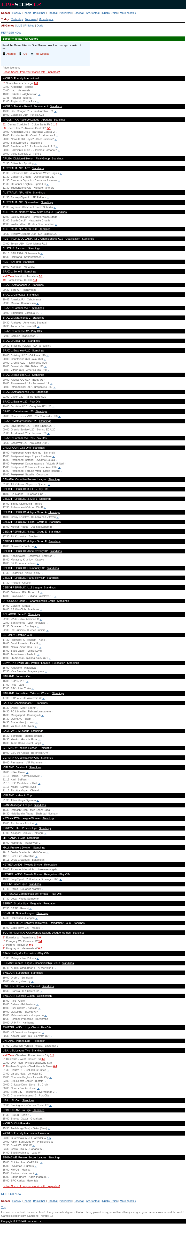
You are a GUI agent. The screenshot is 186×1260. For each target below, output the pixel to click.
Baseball (79, 12)
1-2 (52, 1055)
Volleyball (65, 12)
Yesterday (17, 19)
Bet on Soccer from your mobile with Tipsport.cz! (31, 71)
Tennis (27, 12)
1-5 (49, 1138)
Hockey (16, 12)
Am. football (93, 12)
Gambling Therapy (38, 1215)
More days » (46, 19)
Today (5, 19)
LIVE (19, 25)
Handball (53, 12)
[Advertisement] (93, 1244)
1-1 (35, 280)
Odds (40, 25)
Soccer (5, 12)
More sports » (128, 12)
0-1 (49, 128)
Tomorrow (31, 19)
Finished (29, 25)
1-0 (55, 124)
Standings (56, 106)
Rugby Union (110, 12)
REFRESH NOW (11, 32)
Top (3, 1207)
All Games (7, 25)
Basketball (39, 12)
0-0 (36, 83)
